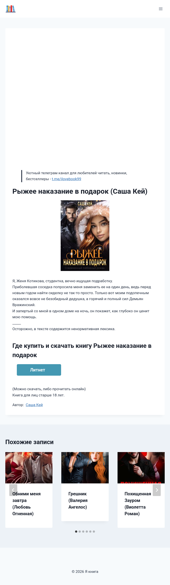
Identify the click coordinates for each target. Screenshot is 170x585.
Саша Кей (34, 405)
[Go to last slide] (13, 490)
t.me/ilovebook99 (66, 179)
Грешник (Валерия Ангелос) (77, 500)
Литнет (37, 370)
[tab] (76, 531)
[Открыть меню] (160, 8)
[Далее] (157, 490)
